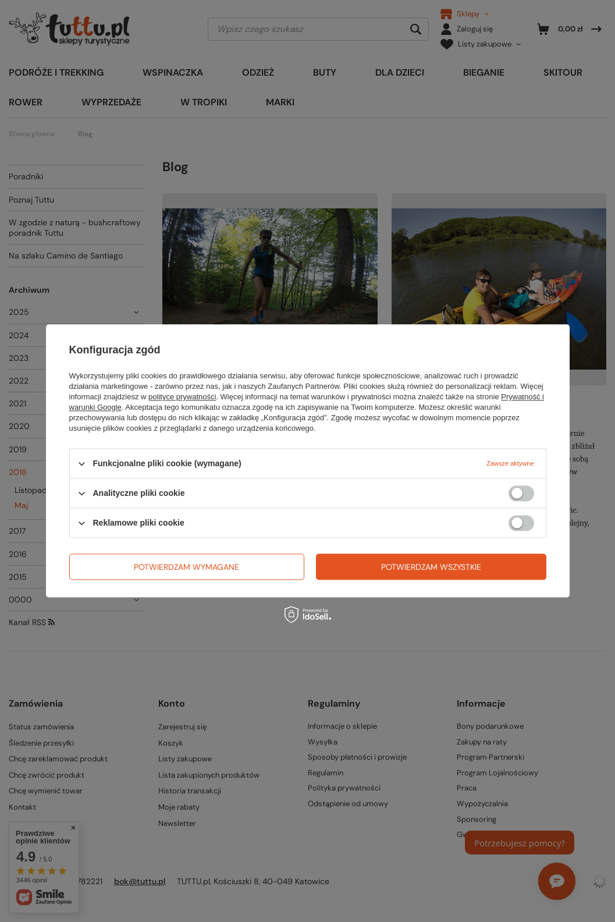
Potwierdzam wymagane (186, 567)
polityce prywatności (182, 396)
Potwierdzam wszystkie (431, 567)
